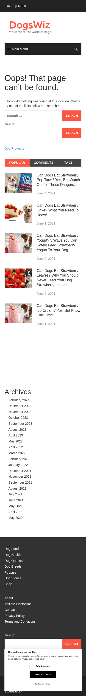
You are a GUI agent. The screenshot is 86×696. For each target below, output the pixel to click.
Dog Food (12, 549)
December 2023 (19, 406)
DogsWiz (29, 24)
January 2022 (18, 465)
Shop (8, 584)
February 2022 (18, 459)
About (9, 598)
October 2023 (18, 417)
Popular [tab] (17, 162)
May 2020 (15, 518)
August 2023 (17, 429)
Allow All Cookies (43, 674)
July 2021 (15, 494)
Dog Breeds (13, 566)
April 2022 (15, 447)
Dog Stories (13, 578)
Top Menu (19, 6)
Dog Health (13, 555)
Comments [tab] (43, 162)
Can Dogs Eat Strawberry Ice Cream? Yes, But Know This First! (58, 310)
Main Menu (20, 49)
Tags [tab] (68, 162)
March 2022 (16, 453)
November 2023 (19, 412)
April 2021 (15, 512)
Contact (10, 610)
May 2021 (15, 506)
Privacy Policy (15, 616)
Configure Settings (42, 684)
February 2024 (18, 400)
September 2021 (20, 482)
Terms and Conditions (20, 621)
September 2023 (20, 423)
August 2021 (17, 488)
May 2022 (15, 441)
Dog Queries (14, 561)
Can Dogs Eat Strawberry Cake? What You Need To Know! (58, 210)
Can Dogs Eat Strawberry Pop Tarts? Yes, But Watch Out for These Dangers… (58, 180)
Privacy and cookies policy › (34, 659)
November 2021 (19, 476)
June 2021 (15, 500)
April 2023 (15, 435)
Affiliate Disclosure (18, 604)
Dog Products (14, 148)
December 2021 (19, 471)
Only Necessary (43, 666)
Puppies (10, 572)
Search (10, 124)
